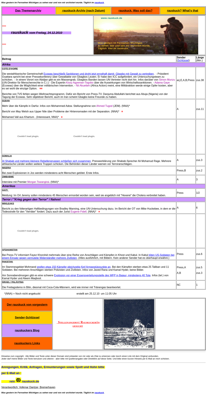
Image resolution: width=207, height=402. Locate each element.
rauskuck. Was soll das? (135, 10)
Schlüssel (183, 60)
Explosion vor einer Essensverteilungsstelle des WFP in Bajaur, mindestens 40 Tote (102, 275)
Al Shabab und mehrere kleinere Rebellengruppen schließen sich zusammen (46, 161)
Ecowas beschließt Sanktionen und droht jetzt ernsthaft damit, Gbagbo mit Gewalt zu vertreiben (98, 73)
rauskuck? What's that (182, 10)
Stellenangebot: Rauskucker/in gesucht (78, 323)
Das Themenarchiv (28, 10)
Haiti (5, 190)
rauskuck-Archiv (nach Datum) (83, 10)
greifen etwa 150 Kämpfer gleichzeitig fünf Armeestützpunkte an (74, 266)
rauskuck (99, 2)
